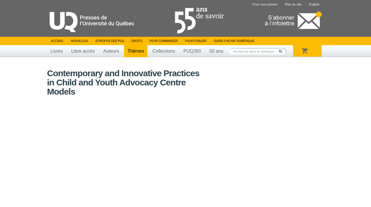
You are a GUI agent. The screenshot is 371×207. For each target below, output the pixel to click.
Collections (163, 51)
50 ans (216, 51)
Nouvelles (79, 41)
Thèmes (136, 51)
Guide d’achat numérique (234, 41)
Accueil (57, 41)
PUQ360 (192, 51)
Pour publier (196, 41)
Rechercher (282, 51)
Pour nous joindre (264, 4)
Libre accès (83, 51)
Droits (136, 41)
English (314, 4)
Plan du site (293, 4)
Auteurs (111, 51)
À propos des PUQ (109, 41)
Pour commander (163, 41)
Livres (56, 51)
